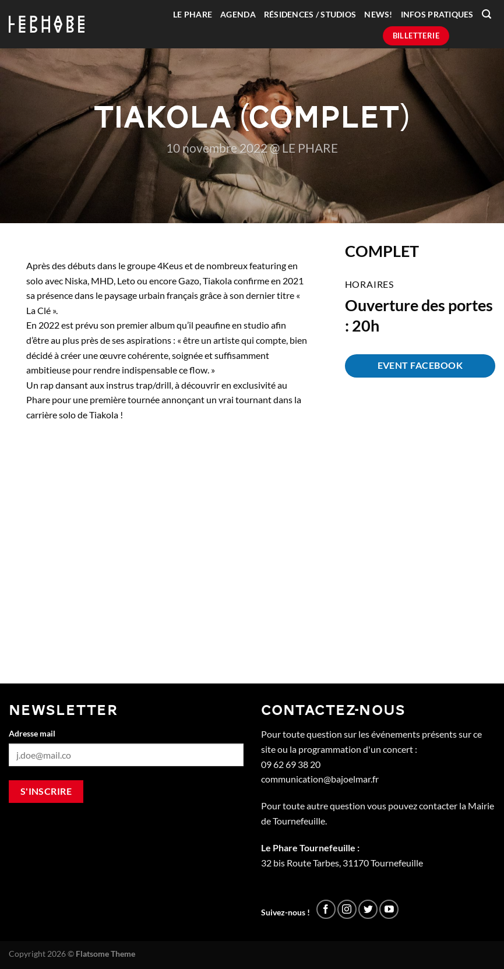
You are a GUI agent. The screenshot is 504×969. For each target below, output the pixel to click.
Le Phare (192, 14)
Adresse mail (32, 733)
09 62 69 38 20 (290, 764)
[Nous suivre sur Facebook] (326, 909)
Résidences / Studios (310, 14)
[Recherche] (486, 14)
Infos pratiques (437, 14)
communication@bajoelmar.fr (320, 778)
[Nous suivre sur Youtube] (389, 909)
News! (378, 14)
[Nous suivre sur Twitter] (368, 909)
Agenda (238, 14)
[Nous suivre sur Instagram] (347, 909)
